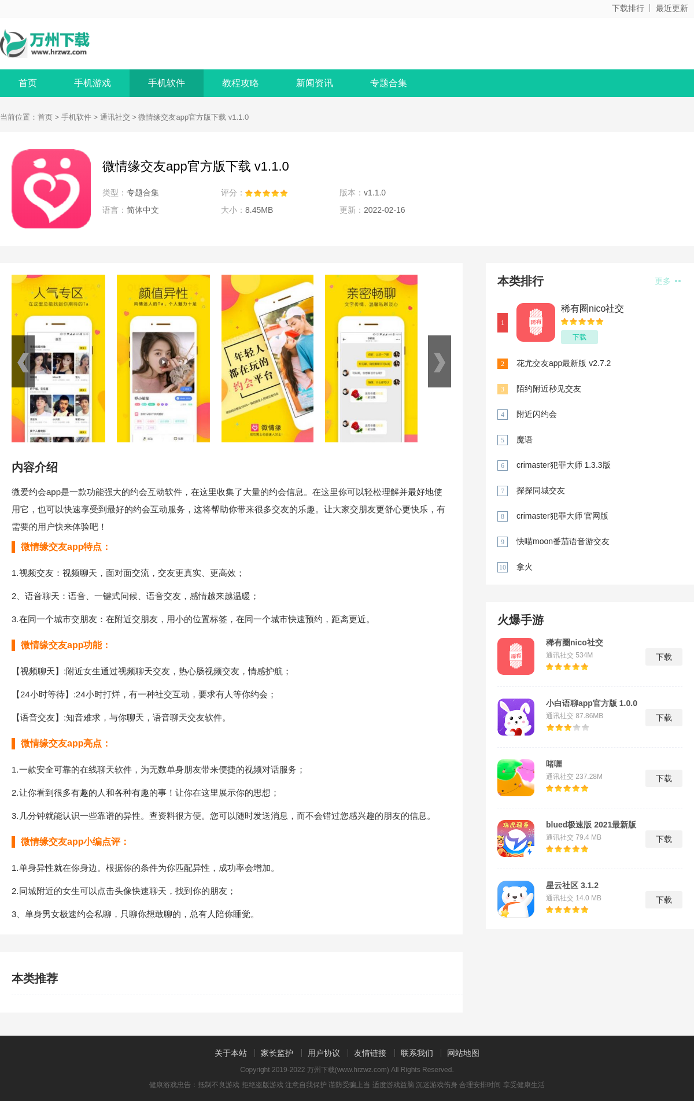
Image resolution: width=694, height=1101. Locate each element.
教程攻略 (240, 83)
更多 (668, 281)
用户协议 (324, 1053)
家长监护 (277, 1053)
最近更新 (672, 8)
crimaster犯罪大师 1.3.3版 (563, 465)
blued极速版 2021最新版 (591, 824)
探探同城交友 (540, 490)
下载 (579, 337)
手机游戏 (92, 83)
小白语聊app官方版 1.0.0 (591, 703)
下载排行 (628, 8)
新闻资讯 (314, 83)
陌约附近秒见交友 (548, 388)
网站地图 (463, 1053)
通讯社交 (115, 117)
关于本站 (231, 1053)
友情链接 (370, 1053)
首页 (28, 83)
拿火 (524, 566)
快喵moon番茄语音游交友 (563, 541)
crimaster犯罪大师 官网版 (562, 515)
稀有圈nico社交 (592, 308)
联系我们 (417, 1053)
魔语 (524, 439)
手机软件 (166, 83)
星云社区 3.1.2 (572, 885)
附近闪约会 (536, 414)
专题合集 (388, 83)
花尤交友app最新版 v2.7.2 (563, 363)
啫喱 (554, 764)
